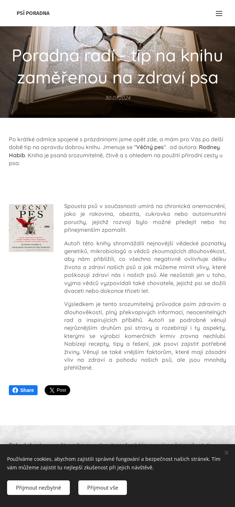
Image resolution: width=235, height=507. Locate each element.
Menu (219, 13)
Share (23, 390)
